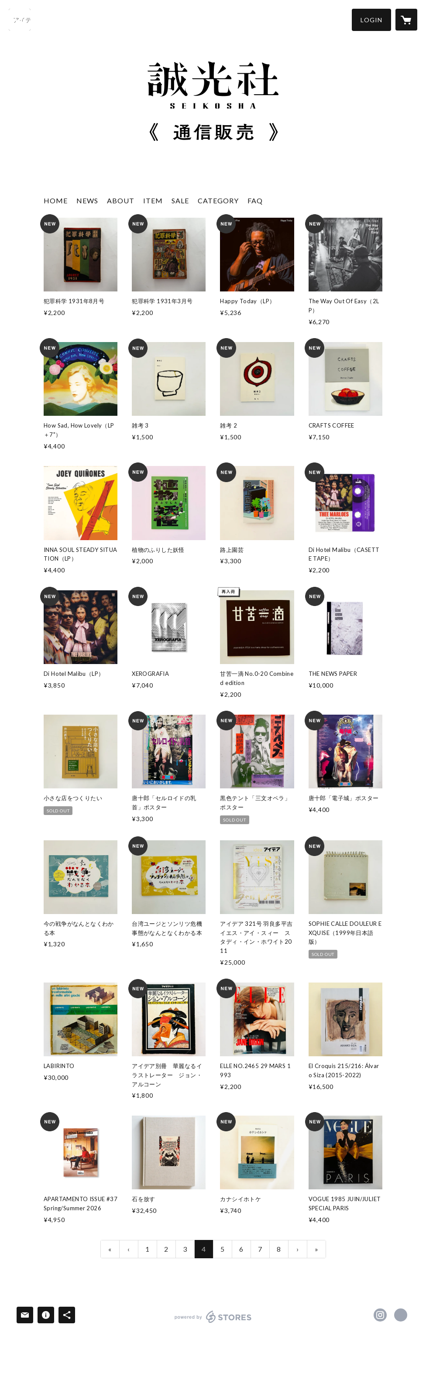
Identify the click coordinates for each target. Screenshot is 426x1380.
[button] (371, 20)
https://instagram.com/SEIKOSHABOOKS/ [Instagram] (380, 1315)
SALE (180, 200)
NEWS (87, 200)
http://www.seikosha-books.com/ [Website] (400, 1315)
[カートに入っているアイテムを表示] (406, 20)
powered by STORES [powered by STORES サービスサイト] (213, 1322)
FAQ (255, 200)
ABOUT (120, 200)
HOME (56, 200)
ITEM (153, 200)
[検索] (20, 20)
